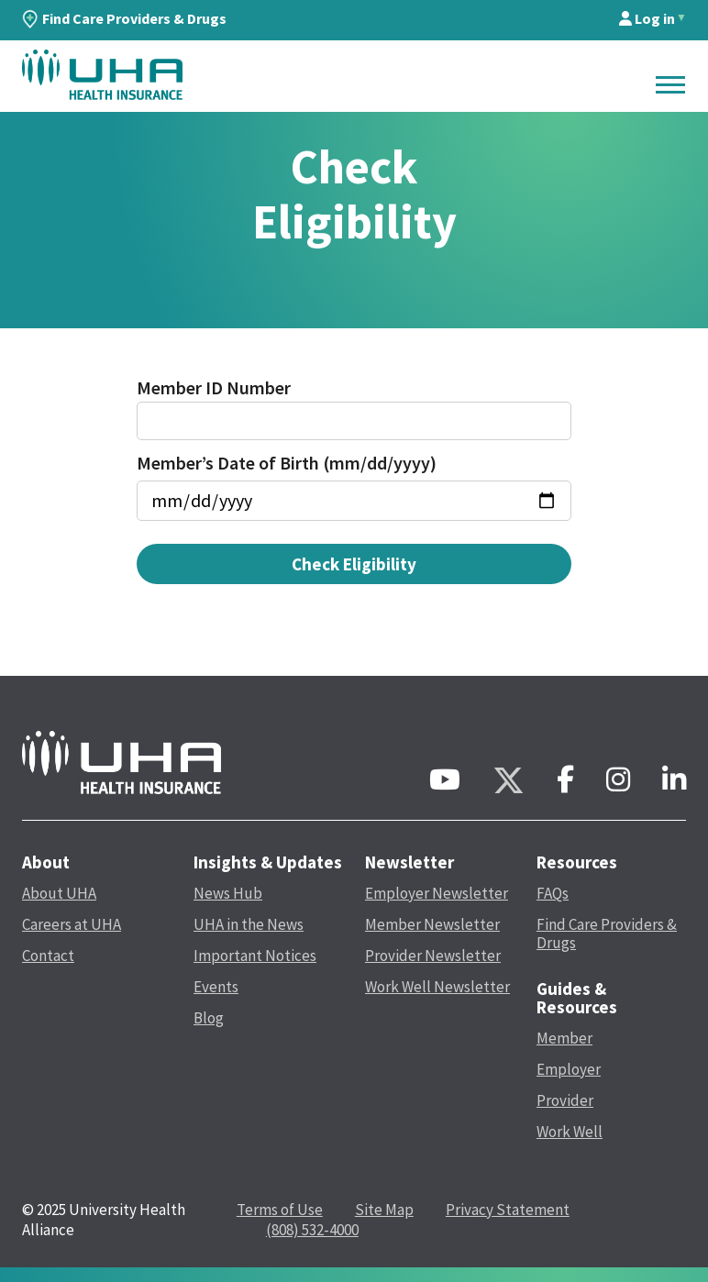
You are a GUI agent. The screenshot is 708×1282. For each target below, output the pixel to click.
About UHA (59, 893)
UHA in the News (249, 924)
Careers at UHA (71, 924)
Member (564, 1038)
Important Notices (255, 955)
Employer (569, 1069)
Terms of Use (280, 1209)
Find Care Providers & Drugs (124, 18)
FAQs (553, 893)
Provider (565, 1100)
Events (216, 987)
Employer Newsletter (436, 893)
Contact (48, 955)
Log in (647, 18)
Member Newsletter (432, 924)
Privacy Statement (508, 1209)
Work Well (570, 1132)
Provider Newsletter (433, 955)
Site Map (384, 1209)
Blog (209, 1018)
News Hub (228, 893)
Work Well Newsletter (437, 987)
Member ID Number (214, 387)
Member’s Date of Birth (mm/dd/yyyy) (287, 462)
